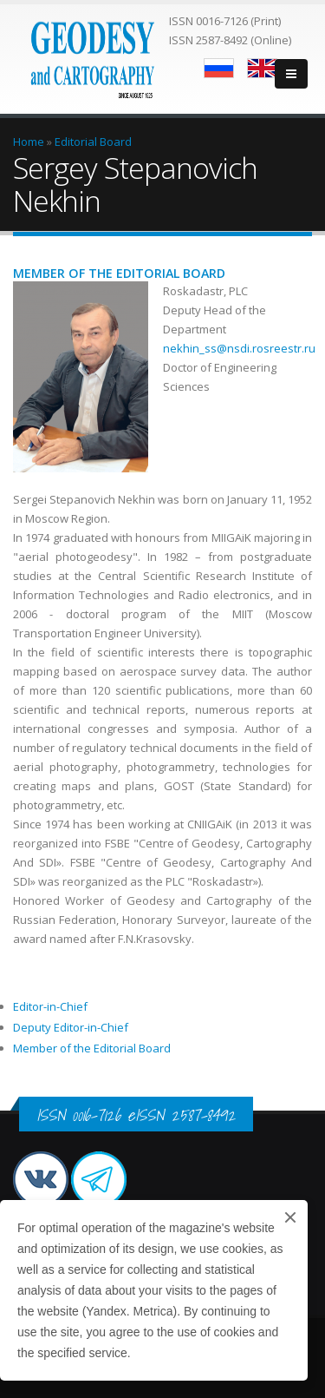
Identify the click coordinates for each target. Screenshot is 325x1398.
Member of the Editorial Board (92, 1048)
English (262, 68)
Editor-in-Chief (50, 1006)
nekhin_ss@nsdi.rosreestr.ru (239, 348)
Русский (219, 68)
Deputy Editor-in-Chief (70, 1027)
